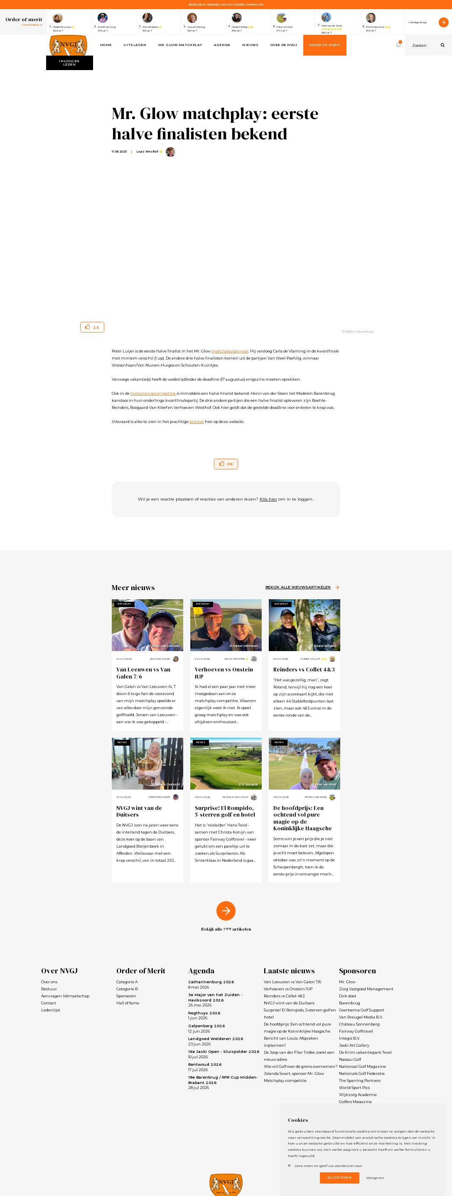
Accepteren (339, 1177)
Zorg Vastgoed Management (366, 989)
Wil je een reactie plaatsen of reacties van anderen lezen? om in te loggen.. (226, 499)
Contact (48, 1003)
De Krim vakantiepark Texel (365, 1052)
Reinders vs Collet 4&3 (304, 669)
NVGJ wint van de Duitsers (139, 811)
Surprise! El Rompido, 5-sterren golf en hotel (225, 811)
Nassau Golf (350, 1059)
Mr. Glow (347, 982)
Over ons (49, 982)
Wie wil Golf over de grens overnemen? (301, 1066)
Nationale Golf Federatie (362, 1073)
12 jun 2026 (206, 1028)
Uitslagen (134, 45)
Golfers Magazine (355, 1101)
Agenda (222, 45)
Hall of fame (127, 1003)
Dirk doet (347, 996)
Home (106, 45)
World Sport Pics (354, 1087)
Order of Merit (325, 45)
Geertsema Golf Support (361, 1010)
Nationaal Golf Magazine (362, 1066)
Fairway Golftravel (356, 1031)
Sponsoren (126, 996)
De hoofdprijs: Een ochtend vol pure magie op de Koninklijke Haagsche (302, 818)
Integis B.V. (349, 1038)
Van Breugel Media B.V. (361, 1017)
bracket (196, 421)
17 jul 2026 (204, 1067)
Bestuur (49, 989)
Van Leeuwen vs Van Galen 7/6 (143, 673)
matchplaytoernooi (229, 351)
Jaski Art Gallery (354, 1045)
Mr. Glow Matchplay (180, 45)
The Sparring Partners (360, 1080)
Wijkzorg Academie (358, 1094)
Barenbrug (349, 1003)
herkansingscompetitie (153, 393)
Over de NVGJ (283, 45)
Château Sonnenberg (359, 1024)
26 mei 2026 (215, 999)
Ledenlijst (50, 1010)
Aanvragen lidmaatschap (65, 996)
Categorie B (127, 989)
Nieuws (250, 45)
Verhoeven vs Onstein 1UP (224, 673)
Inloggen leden (69, 62)
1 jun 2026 (204, 1016)
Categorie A (127, 982)
